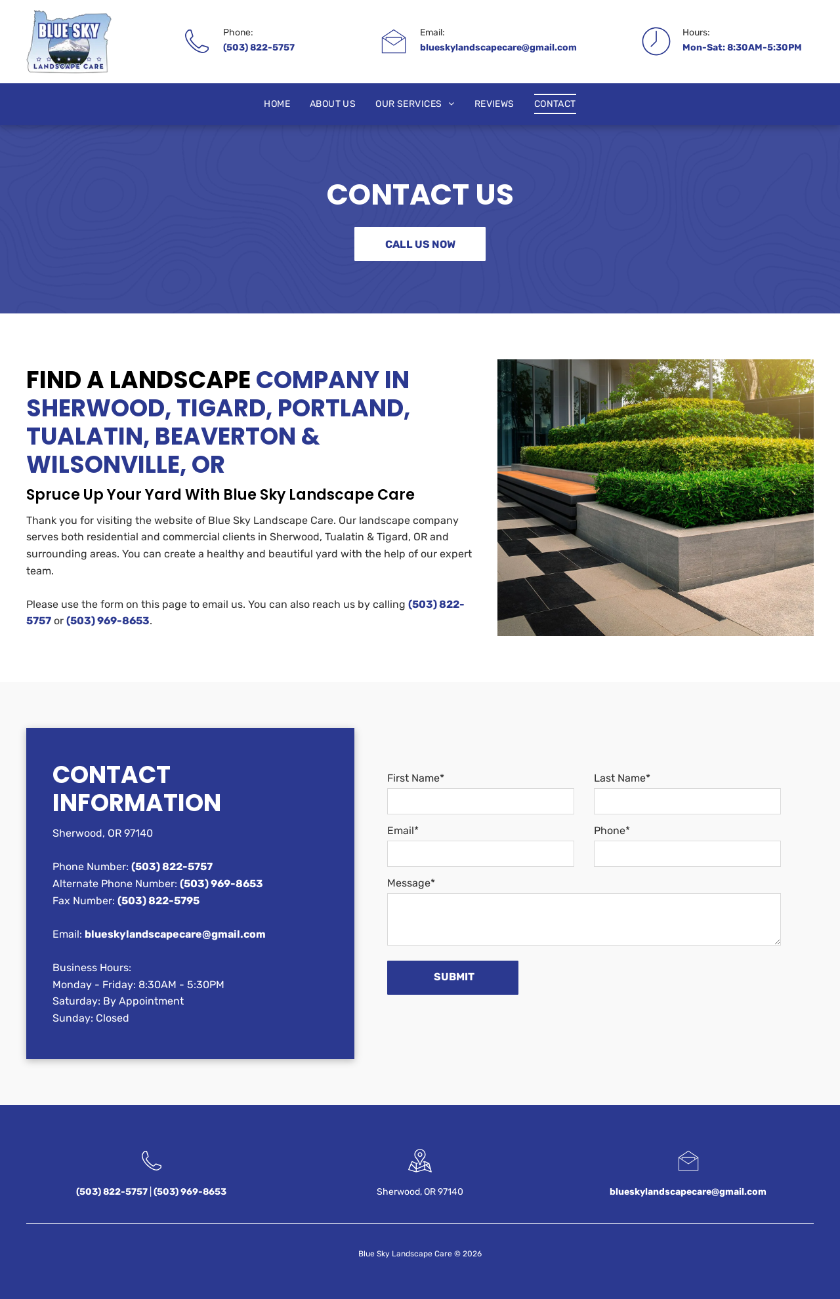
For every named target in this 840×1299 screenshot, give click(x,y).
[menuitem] (277, 104)
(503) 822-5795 (158, 900)
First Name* (415, 778)
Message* (411, 883)
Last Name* (622, 778)
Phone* (612, 830)
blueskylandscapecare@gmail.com (498, 47)
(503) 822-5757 (259, 47)
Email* (403, 830)
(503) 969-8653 (108, 620)
